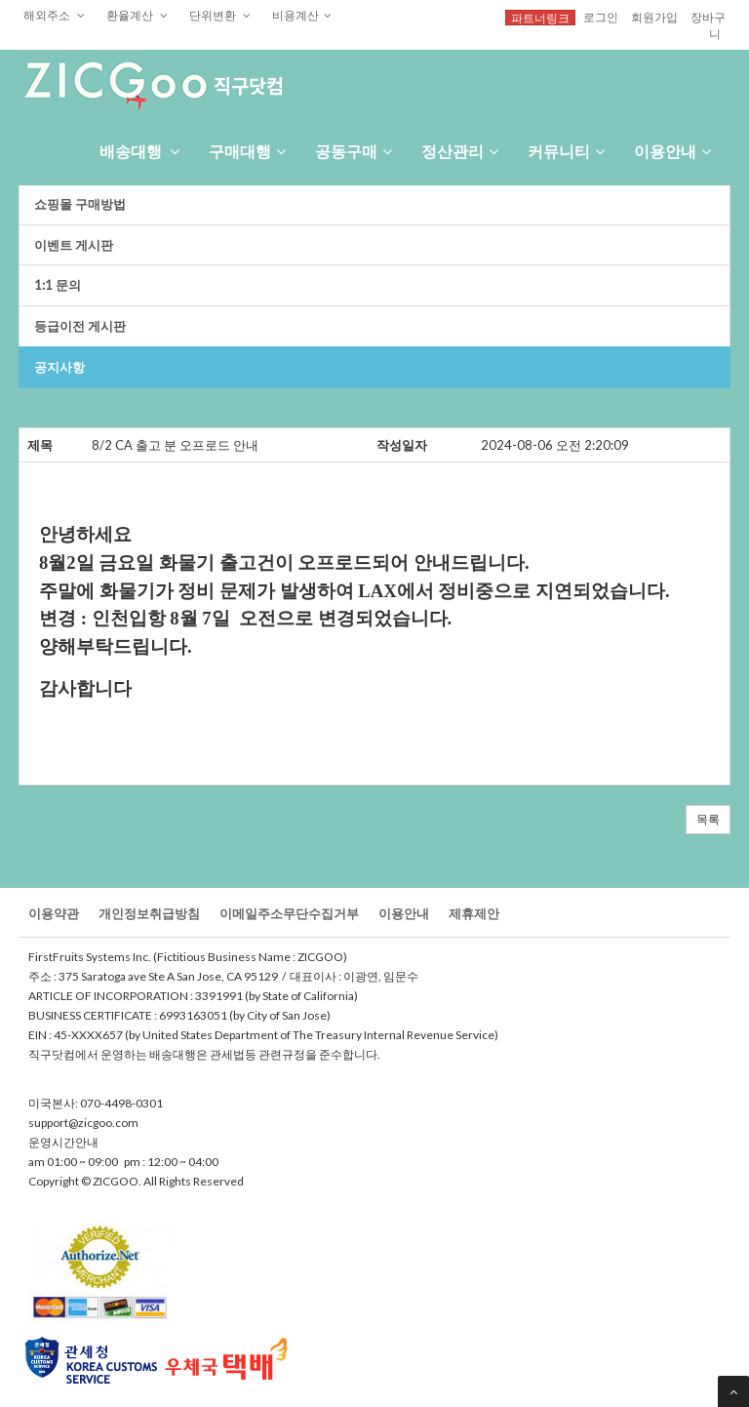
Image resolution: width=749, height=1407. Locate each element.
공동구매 (353, 150)
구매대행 (247, 150)
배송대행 (139, 150)
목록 (708, 819)
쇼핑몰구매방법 (80, 204)
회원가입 (654, 16)
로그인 (600, 16)
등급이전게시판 (80, 326)
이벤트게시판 (73, 245)
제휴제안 (474, 913)
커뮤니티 (566, 150)
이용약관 (53, 913)
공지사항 (59, 367)
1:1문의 (57, 285)
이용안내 (672, 150)
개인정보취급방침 (149, 913)
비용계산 (302, 14)
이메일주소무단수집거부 (289, 913)
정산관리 (459, 150)
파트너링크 (540, 17)
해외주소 (54, 14)
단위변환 (220, 14)
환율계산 (137, 14)
